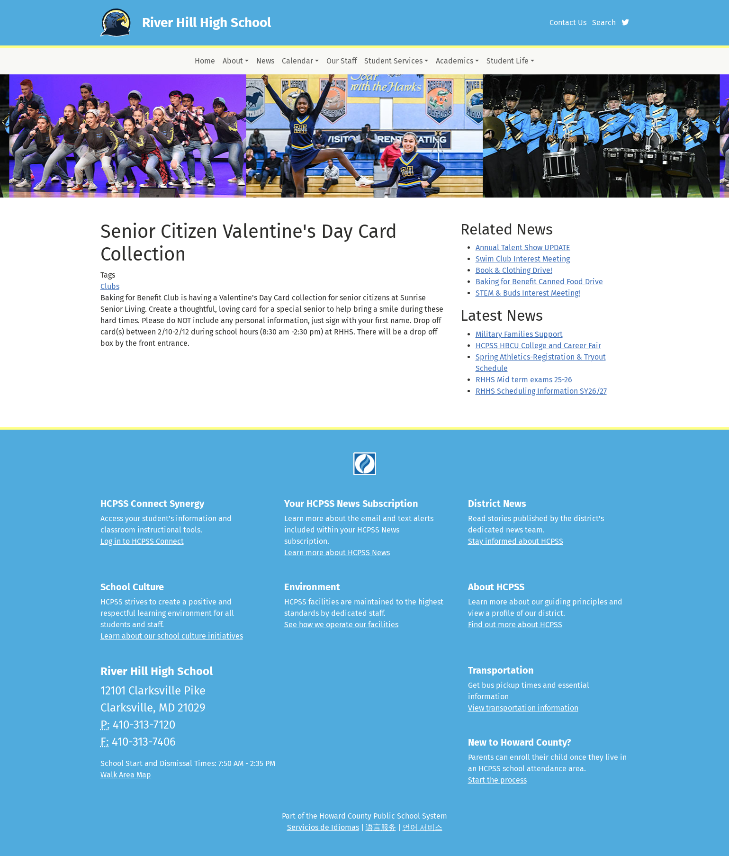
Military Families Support (519, 334)
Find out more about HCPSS (515, 624)
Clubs (109, 286)
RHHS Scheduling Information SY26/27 (541, 391)
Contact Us (567, 22)
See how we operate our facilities (341, 624)
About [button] (233, 60)
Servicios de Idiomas (323, 827)
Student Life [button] (507, 60)
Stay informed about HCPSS (515, 541)
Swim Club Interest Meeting (523, 258)
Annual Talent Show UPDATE (523, 247)
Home (205, 60)
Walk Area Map (125, 774)
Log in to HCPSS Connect (142, 541)
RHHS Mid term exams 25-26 (524, 379)
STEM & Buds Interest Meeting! (528, 292)
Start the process (497, 779)
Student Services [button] (393, 60)
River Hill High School (206, 22)
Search (604, 22)
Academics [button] (454, 60)
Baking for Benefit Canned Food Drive (539, 281)
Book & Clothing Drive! (514, 270)
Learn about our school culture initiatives (171, 635)
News (265, 60)
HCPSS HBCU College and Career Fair (538, 345)
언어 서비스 (422, 827)
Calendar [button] (297, 60)
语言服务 (381, 827)
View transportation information (523, 707)
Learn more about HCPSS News (337, 552)
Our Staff (341, 60)
